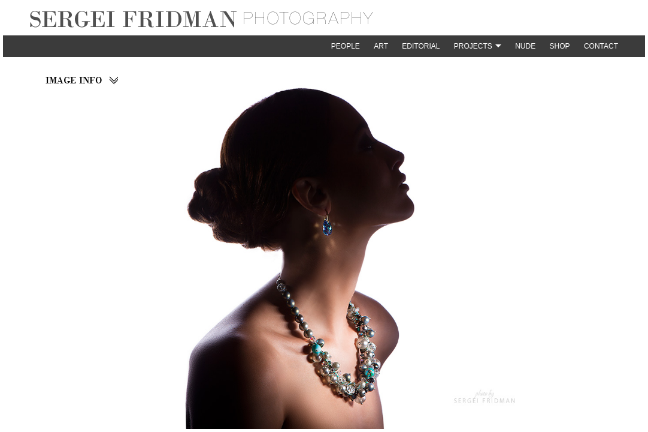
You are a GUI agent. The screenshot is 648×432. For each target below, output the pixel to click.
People (345, 46)
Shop (560, 46)
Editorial (421, 46)
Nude (525, 46)
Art (381, 46)
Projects (473, 46)
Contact (601, 46)
